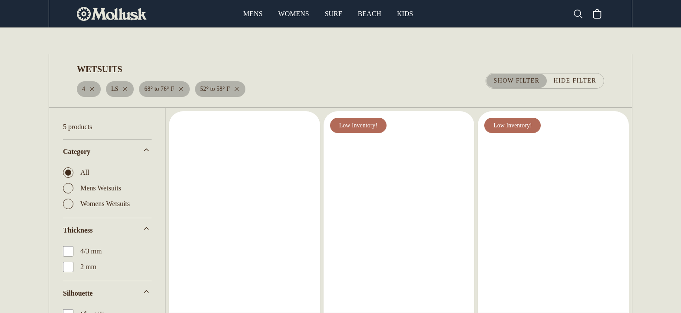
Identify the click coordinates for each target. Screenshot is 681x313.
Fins (313, 41)
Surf (334, 14)
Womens (294, 14)
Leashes (461, 41)
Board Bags (354, 41)
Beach (369, 14)
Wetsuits (277, 41)
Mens (254, 14)
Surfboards (227, 41)
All (75, 172)
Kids (404, 14)
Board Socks (411, 41)
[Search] (581, 14)
